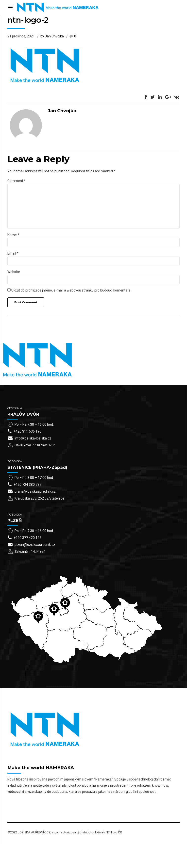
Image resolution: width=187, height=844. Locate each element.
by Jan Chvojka (52, 36)
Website (13, 272)
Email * (12, 253)
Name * (13, 235)
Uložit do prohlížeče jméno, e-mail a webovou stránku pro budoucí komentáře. (71, 290)
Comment (16, 181)
